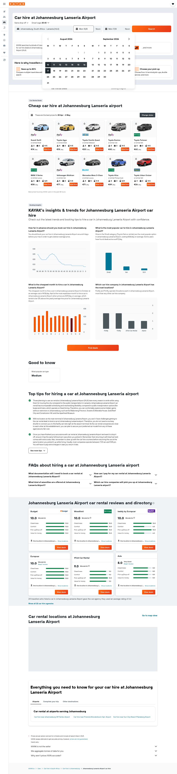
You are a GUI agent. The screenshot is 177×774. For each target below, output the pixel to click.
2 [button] (84, 52)
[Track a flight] (4, 40)
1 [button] (78, 52)
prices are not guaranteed (78, 739)
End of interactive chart (98, 329)
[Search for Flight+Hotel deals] (4, 27)
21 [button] (72, 70)
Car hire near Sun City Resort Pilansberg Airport (131, 717)
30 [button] (84, 77)
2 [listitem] (32, 146)
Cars (39, 768)
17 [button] (48, 70)
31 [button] (48, 83)
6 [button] (66, 58)
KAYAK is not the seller (94, 746)
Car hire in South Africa (52, 768)
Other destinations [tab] (70, 701)
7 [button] (72, 58)
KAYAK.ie (31, 768)
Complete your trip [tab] (51, 701)
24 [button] (48, 77)
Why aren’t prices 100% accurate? (94, 755)
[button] (4, 4)
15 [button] (78, 64)
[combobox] (22, 23)
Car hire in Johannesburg (71, 768)
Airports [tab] (35, 701)
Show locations (63, 541)
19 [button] (60, 70)
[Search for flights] (4, 11)
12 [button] (60, 64)
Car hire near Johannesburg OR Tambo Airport (52, 717)
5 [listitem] (84, 146)
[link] (93, 348)
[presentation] (153, 503)
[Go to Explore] (4, 34)
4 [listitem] (58, 146)
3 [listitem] (90, 146)
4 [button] (54, 58)
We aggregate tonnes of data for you (94, 750)
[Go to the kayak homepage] (17, 3)
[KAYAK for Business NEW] (4, 45)
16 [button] (84, 64)
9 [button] (84, 58)
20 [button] (66, 70)
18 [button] (54, 70)
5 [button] (60, 58)
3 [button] (48, 58)
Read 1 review (43, 564)
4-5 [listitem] (44, 146)
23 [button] (84, 70)
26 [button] (60, 77)
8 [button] (78, 58)
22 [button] (78, 70)
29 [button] (78, 77)
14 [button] (72, 64)
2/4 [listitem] (44, 181)
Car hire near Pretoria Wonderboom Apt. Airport (92, 717)
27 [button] (66, 77)
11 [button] (54, 64)
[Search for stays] (4, 16)
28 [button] (72, 77)
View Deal (47, 149)
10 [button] (48, 64)
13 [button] (66, 64)
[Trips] (4, 52)
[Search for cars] (4, 22)
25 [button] (54, 77)
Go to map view (149, 615)
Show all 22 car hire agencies (40, 603)
